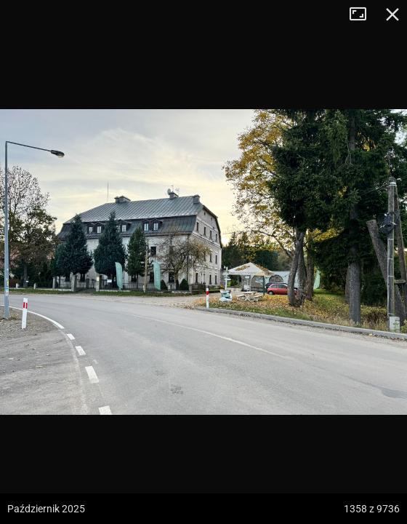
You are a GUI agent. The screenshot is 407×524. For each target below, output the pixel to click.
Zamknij (392, 14)
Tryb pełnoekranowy (363, 14)
